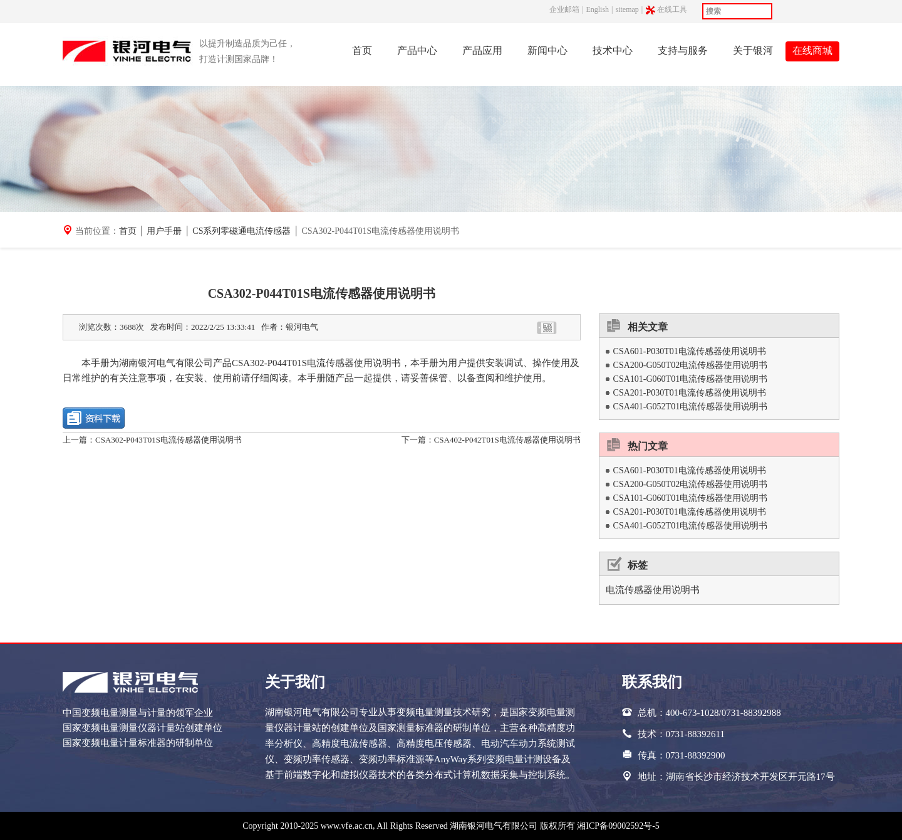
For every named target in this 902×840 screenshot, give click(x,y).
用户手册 (164, 231)
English (597, 9)
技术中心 (613, 50)
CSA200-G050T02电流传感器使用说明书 (690, 365)
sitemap (626, 9)
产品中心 (417, 50)
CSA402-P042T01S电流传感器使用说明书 (507, 439)
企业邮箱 (564, 9)
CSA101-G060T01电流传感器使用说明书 (690, 379)
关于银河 (753, 50)
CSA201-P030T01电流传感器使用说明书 (689, 392)
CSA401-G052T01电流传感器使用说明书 (690, 406)
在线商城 (812, 50)
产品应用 (482, 50)
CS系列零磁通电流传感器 (241, 231)
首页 (362, 50)
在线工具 (673, 10)
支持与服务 (683, 50)
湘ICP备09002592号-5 (618, 826)
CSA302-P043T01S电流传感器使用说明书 (168, 439)
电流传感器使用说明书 (653, 590)
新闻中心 (547, 50)
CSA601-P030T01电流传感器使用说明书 (689, 351)
